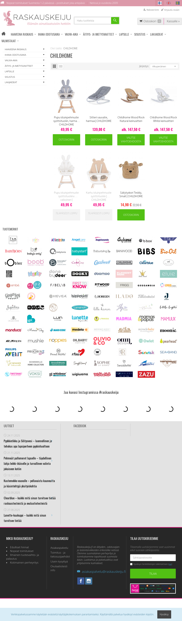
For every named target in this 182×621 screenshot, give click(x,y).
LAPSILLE (124, 34)
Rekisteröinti (152, 9)
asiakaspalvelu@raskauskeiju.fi (101, 571)
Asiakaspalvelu (59, 548)
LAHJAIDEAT (156, 34)
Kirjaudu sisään (172, 9)
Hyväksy (164, 614)
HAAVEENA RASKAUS (22, 34)
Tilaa (153, 574)
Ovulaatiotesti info (58, 568)
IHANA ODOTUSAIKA (49, 34)
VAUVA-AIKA (71, 34)
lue (170, 564)
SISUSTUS (139, 34)
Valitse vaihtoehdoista (131, 139)
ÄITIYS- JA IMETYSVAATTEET (98, 34)
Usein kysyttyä (59, 561)
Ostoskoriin (66, 139)
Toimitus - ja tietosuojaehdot (59, 554)
